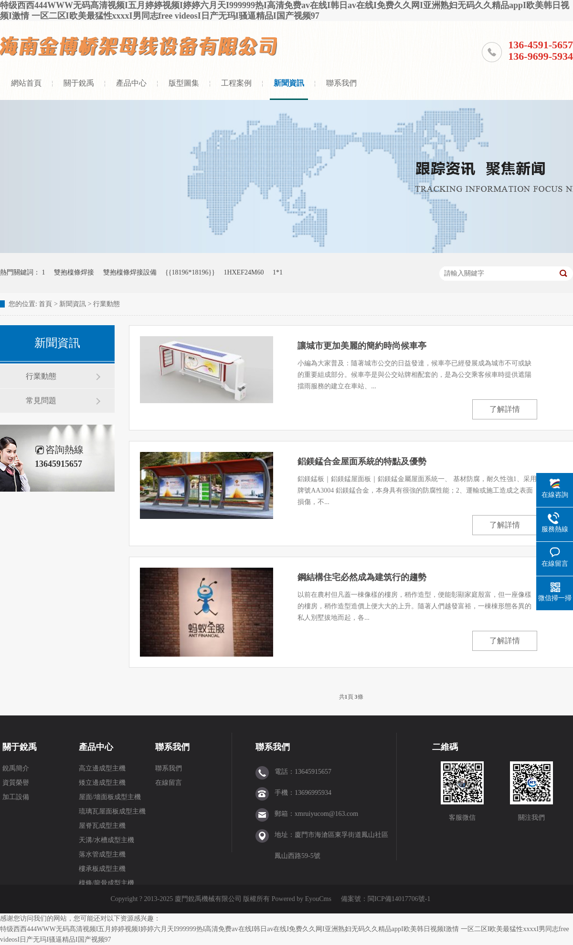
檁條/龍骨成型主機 (106, 883)
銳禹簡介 (15, 768)
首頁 (45, 304)
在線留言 (168, 782)
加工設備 (15, 797)
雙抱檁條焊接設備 (130, 272)
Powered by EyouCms (300, 898)
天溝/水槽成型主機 (106, 840)
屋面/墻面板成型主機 (110, 797)
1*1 (278, 272)
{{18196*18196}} (190, 272)
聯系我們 (341, 83)
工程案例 (236, 83)
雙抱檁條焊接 (74, 272)
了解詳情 (504, 409)
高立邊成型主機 (102, 768)
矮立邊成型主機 (102, 782)
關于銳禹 (79, 83)
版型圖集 (184, 83)
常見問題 (41, 400)
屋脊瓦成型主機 (102, 825)
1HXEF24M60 (243, 272)
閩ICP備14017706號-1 (399, 898)
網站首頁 (26, 83)
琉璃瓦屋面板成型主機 (112, 811)
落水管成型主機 (102, 854)
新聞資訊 (289, 83)
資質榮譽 (15, 782)
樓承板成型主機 (102, 868)
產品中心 (131, 83)
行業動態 (106, 304)
